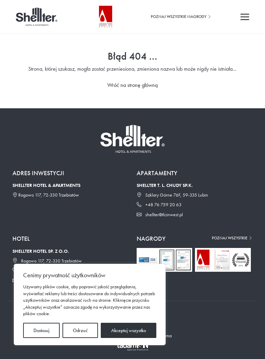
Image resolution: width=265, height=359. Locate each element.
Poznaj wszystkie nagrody (181, 16)
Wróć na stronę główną (132, 85)
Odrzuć (80, 330)
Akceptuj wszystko (128, 330)
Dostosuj (41, 330)
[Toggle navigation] (248, 17)
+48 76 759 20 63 (159, 204)
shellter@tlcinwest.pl (160, 214)
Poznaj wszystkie (232, 238)
